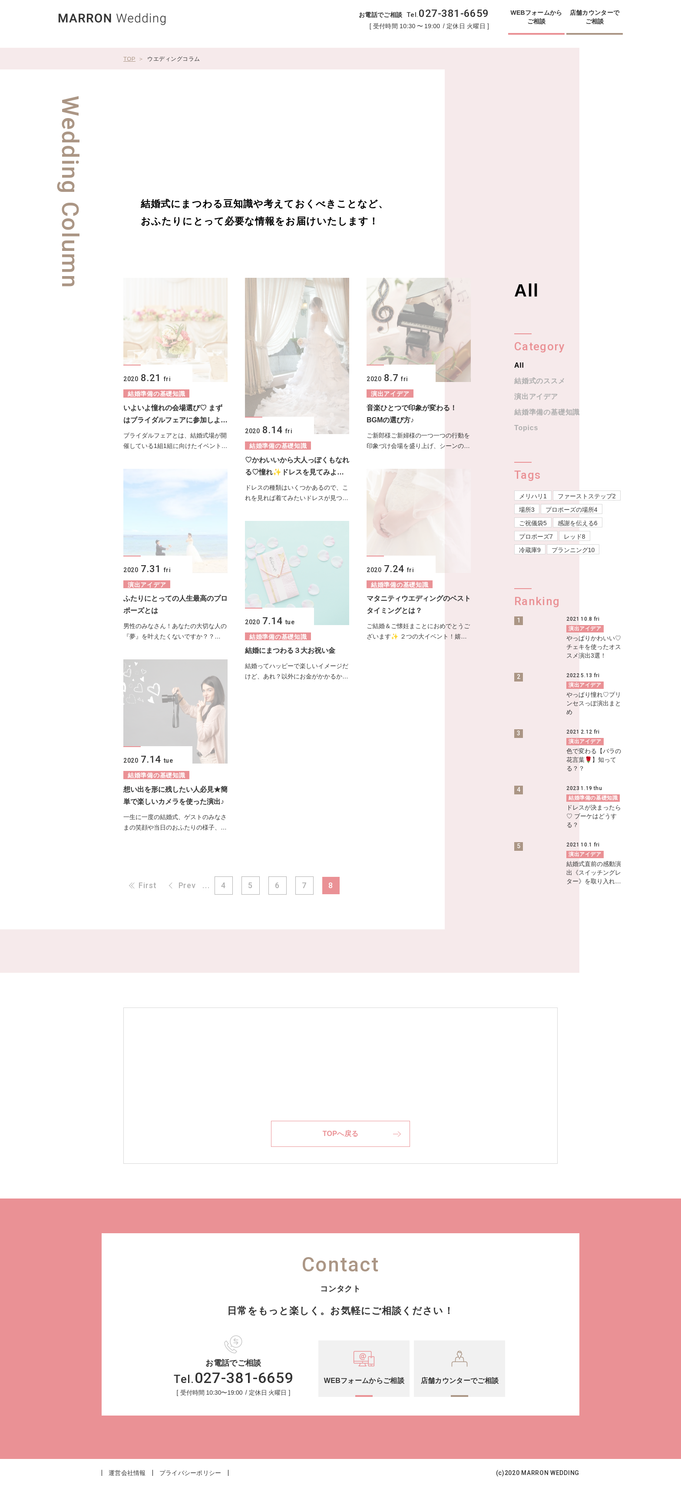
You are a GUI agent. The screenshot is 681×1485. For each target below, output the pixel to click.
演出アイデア (536, 396)
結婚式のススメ (539, 381)
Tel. (448, 15)
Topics (526, 427)
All (519, 365)
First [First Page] (148, 885)
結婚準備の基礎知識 (547, 412)
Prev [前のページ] (187, 885)
